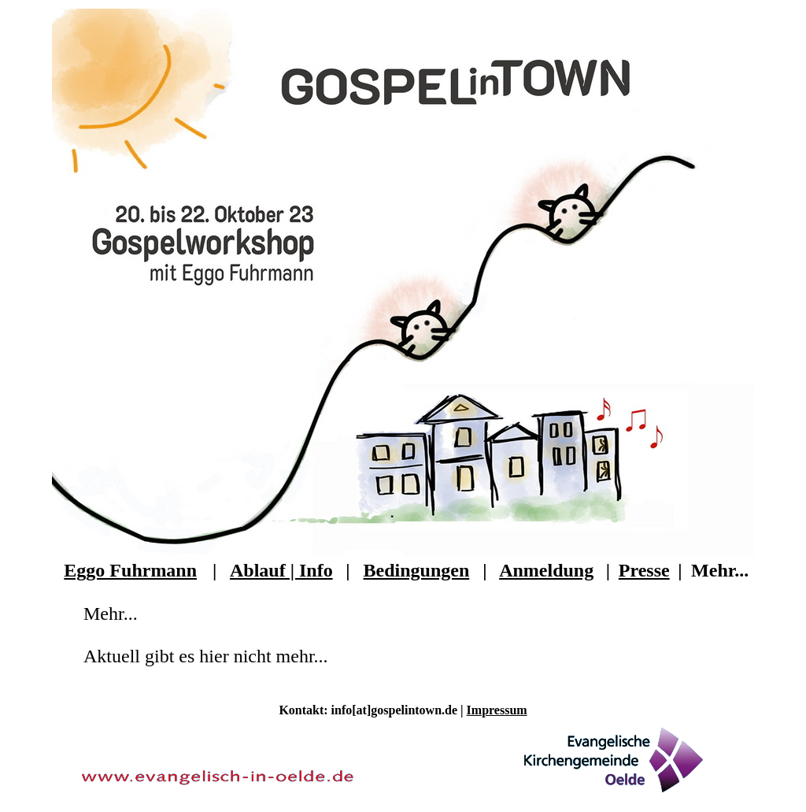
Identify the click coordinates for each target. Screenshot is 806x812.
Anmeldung (546, 570)
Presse (644, 570)
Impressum (497, 710)
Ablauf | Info (281, 570)
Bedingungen (417, 570)
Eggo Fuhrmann (130, 570)
